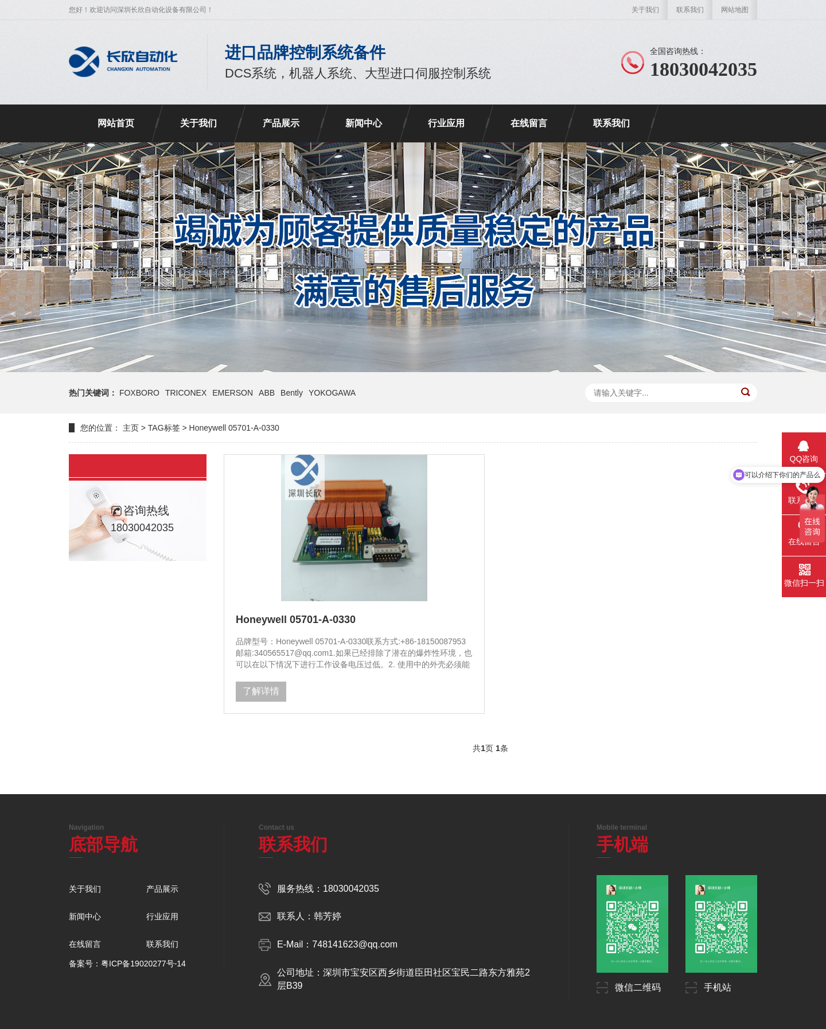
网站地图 (735, 10)
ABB (267, 392)
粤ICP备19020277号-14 (143, 963)
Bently (291, 392)
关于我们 (645, 10)
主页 (131, 427)
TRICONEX (185, 392)
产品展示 (281, 123)
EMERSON (232, 392)
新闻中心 (363, 123)
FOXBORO (139, 392)
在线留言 (529, 123)
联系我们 (690, 10)
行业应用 (446, 123)
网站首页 (116, 123)
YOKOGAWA (332, 392)
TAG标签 (164, 427)
